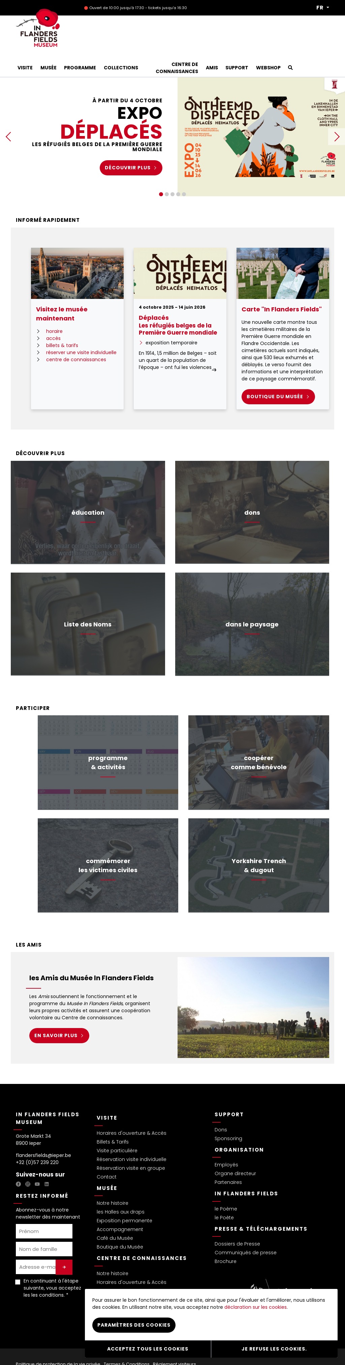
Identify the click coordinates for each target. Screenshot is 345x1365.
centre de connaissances (76, 337)
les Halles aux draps (121, 1189)
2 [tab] (167, 172)
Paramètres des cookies (133, 1327)
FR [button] (320, 7)
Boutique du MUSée (275, 374)
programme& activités (108, 740)
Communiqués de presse (246, 1230)
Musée (107, 1165)
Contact (107, 1154)
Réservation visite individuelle (131, 1136)
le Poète (224, 1195)
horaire (54, 308)
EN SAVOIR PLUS (55, 1013)
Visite (107, 1095)
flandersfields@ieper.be (43, 1132)
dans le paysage (252, 602)
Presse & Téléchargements (261, 1206)
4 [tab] (178, 172)
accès (53, 315)
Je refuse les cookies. (274, 1349)
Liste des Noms (88, 602)
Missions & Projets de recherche (135, 1268)
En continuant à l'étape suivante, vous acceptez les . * (52, 1265)
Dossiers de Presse (237, 1221)
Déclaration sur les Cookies (49, 1349)
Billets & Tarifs (113, 1119)
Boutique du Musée (120, 1224)
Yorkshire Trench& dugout (259, 843)
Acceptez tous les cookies (147, 1349)
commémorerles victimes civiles (108, 843)
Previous (8, 114)
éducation (87, 490)
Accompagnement (120, 1206)
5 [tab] (184, 172)
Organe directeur (235, 1151)
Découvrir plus (128, 145)
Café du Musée (115, 1215)
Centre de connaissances (142, 1235)
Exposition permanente (124, 1198)
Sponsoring (228, 1116)
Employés (226, 1142)
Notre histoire (112, 1180)
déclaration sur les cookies (255, 1309)
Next (336, 114)
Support (229, 1091)
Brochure (226, 1238)
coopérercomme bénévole (259, 740)
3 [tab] (172, 172)
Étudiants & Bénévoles (123, 1277)
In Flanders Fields (246, 1170)
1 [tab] (161, 172)
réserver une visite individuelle (81, 330)
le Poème (226, 1186)
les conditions (47, 1272)
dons (252, 490)
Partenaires (228, 1159)
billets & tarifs (62, 322)
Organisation (239, 1127)
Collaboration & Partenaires (130, 1286)
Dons (221, 1107)
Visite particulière (117, 1128)
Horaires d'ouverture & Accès (131, 1110)
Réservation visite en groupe (131, 1145)
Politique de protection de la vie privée (58, 1341)
